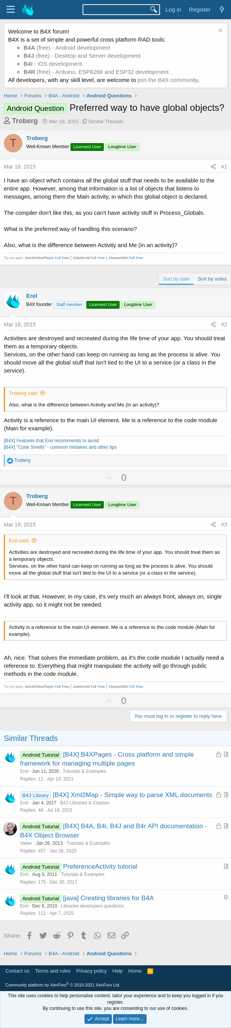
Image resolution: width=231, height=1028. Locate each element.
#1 (224, 167)
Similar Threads (105, 121)
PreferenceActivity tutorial (100, 866)
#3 (224, 525)
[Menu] (11, 9)
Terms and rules (53, 971)
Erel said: (19, 540)
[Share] (213, 167)
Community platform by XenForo (62, 985)
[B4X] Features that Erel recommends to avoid (51, 440)
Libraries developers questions (92, 906)
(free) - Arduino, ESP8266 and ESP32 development (96, 72)
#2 (224, 324)
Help (118, 971)
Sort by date (176, 279)
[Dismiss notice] (219, 31)
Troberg (25, 121)
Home (135, 971)
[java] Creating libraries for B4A (108, 898)
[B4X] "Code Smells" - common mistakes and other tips (60, 447)
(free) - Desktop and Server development (82, 55)
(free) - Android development (67, 47)
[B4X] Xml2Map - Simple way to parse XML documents (132, 795)
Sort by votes (212, 279)
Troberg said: (23, 393)
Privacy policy (91, 971)
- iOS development (53, 63)
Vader (26, 843)
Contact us (17, 971)
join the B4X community (168, 80)
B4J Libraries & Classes (84, 803)
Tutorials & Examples (84, 771)
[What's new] (221, 9)
